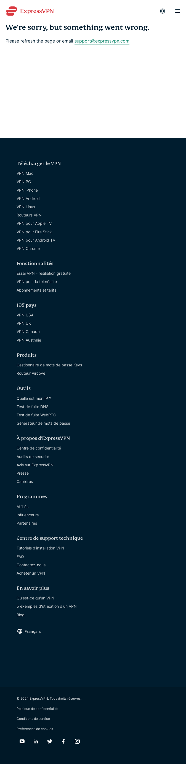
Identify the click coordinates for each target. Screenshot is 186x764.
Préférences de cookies (35, 729)
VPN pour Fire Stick (34, 231)
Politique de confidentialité (37, 709)
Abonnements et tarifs (36, 290)
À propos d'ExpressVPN (43, 438)
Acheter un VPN (31, 573)
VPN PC (24, 181)
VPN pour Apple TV (34, 223)
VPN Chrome (28, 248)
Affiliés (22, 506)
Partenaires (27, 523)
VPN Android (28, 198)
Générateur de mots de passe (43, 423)
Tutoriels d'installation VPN (40, 548)
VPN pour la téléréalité (37, 281)
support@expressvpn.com (102, 41)
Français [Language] (33, 631)
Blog (21, 614)
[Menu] (177, 11)
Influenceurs (28, 514)
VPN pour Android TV (36, 240)
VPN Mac (25, 173)
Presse (23, 473)
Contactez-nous (31, 564)
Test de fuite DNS (33, 406)
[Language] (162, 11)
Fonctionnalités (35, 263)
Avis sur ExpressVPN (35, 464)
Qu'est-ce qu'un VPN (35, 598)
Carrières (25, 481)
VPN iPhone (27, 190)
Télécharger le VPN (39, 163)
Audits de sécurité (33, 456)
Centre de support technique (50, 538)
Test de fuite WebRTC (36, 415)
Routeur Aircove (31, 373)
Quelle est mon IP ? (34, 398)
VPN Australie (29, 340)
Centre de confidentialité (39, 448)
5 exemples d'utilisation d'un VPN (47, 606)
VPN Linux (26, 206)
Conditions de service (33, 719)
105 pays (26, 305)
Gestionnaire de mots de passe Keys (49, 365)
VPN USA (25, 315)
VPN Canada (28, 331)
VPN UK (24, 323)
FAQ (20, 556)
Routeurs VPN (29, 215)
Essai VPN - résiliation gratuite (44, 273)
